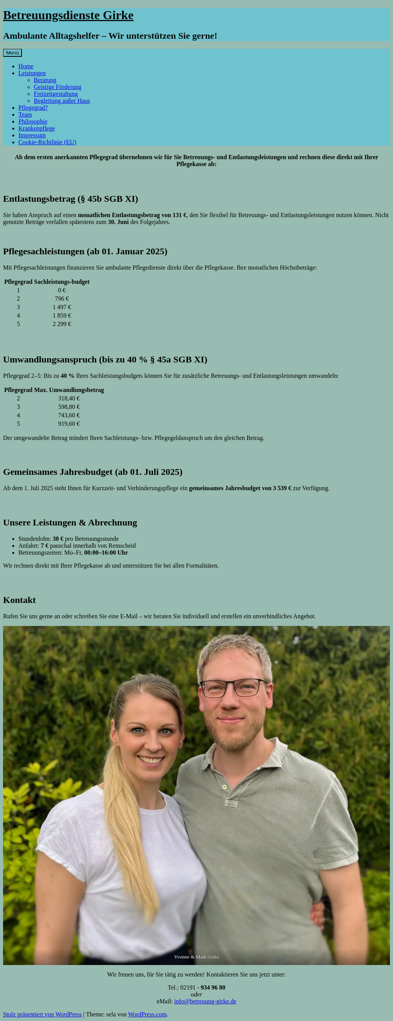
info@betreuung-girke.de (205, 1001)
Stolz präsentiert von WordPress (42, 1014)
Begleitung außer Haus (62, 100)
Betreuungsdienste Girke (68, 15)
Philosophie (33, 121)
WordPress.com (147, 1014)
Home (25, 66)
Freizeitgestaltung (56, 94)
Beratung (45, 80)
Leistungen (32, 73)
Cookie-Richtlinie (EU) (47, 142)
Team (25, 114)
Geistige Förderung (57, 87)
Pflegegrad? (33, 107)
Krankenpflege (36, 128)
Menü (12, 53)
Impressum (32, 135)
